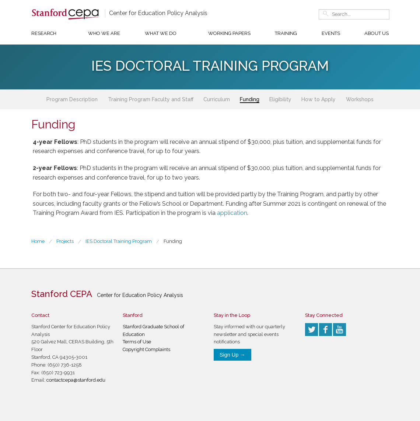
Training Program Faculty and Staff (150, 99)
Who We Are (104, 33)
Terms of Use (137, 341)
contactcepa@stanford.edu (75, 380)
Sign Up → (232, 355)
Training (286, 33)
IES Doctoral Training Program (118, 241)
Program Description (72, 99)
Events (331, 33)
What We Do (160, 33)
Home (38, 241)
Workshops (360, 99)
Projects (65, 241)
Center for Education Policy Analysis (158, 13)
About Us (376, 33)
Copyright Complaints (146, 349)
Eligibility (280, 99)
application (232, 212)
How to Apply (318, 99)
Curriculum (216, 99)
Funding (249, 99)
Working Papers (229, 33)
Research (43, 33)
